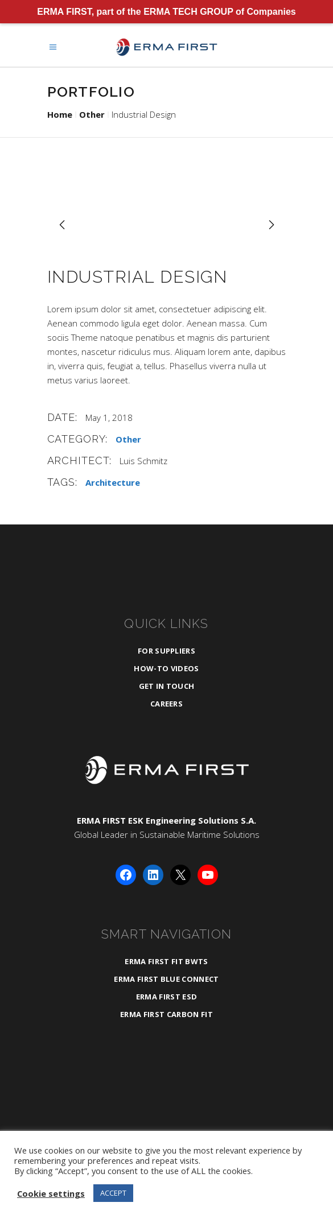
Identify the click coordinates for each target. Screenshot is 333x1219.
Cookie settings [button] (51, 1193)
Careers (166, 704)
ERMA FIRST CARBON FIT (166, 1014)
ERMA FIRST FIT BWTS (166, 961)
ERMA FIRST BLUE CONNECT (166, 979)
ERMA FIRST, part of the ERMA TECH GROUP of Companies (166, 11)
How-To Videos (166, 668)
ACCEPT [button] (113, 1193)
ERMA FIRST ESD (167, 996)
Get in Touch (167, 686)
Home (59, 114)
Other (92, 114)
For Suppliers (166, 651)
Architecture (112, 482)
